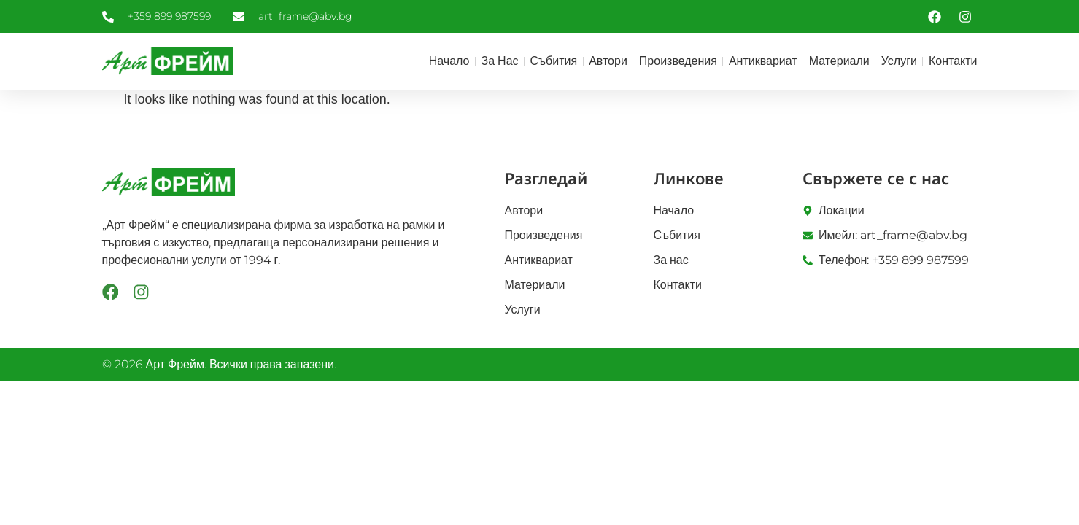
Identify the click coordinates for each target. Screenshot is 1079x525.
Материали (839, 61)
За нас (500, 61)
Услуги (899, 61)
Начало (449, 61)
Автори (608, 61)
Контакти (953, 61)
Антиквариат (763, 61)
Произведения (678, 61)
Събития (554, 61)
